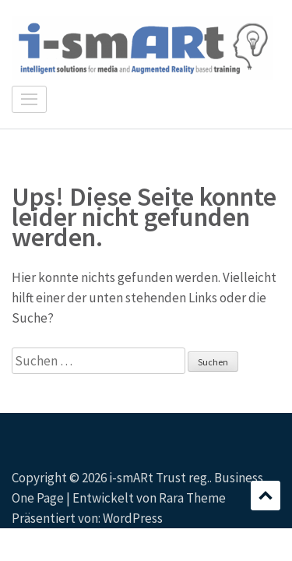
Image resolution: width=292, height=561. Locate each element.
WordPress (133, 518)
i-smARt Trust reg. (159, 477)
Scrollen (265, 495)
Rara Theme (192, 497)
